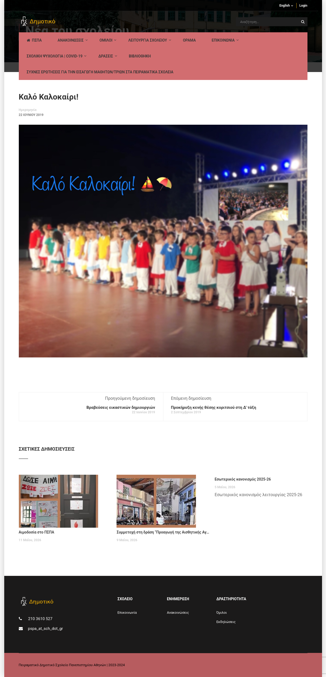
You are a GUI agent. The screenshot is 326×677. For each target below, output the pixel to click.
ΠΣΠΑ (34, 40)
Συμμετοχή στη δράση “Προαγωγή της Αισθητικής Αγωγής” (163, 532)
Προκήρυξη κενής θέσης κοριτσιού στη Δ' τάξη (213, 407)
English (284, 5)
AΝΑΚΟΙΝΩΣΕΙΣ (71, 40)
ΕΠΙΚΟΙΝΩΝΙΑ (223, 40)
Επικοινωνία (127, 613)
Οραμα (189, 40)
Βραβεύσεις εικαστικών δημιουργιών (120, 407)
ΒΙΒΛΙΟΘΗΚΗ (140, 56)
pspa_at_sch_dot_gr (45, 628)
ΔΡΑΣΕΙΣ (105, 56)
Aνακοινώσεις (178, 613)
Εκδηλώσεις (226, 622)
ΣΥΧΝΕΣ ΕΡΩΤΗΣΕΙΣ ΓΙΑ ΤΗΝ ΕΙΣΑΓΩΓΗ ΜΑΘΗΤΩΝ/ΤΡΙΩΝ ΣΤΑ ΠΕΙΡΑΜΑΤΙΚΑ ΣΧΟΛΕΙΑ (100, 72)
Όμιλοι (221, 613)
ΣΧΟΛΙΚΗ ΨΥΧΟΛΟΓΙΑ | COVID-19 (55, 56)
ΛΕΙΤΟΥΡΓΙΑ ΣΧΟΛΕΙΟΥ (147, 40)
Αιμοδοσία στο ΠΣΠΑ (36, 532)
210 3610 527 (39, 618)
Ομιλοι (106, 40)
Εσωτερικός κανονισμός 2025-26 (243, 479)
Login (303, 5)
